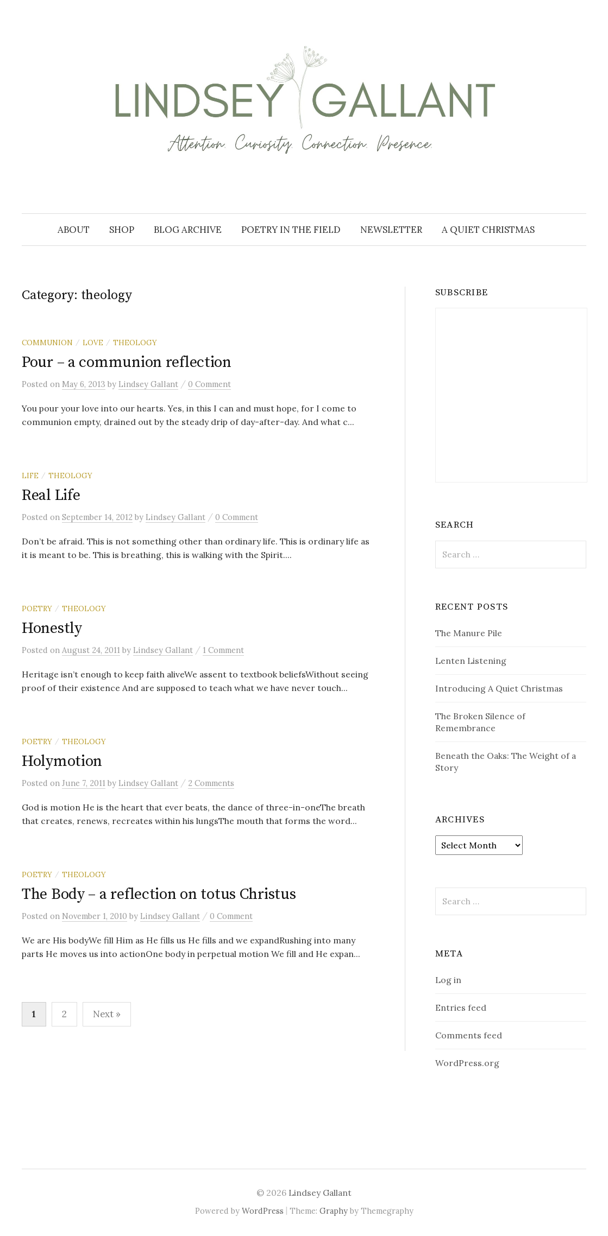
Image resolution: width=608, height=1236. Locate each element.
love (93, 342)
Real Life (51, 495)
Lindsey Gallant (320, 1192)
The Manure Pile (468, 632)
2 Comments (211, 783)
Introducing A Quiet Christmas (499, 688)
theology (135, 342)
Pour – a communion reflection (126, 362)
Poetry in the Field (291, 230)
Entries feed (460, 1007)
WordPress (263, 1211)
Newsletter (391, 230)
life (30, 475)
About (74, 230)
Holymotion (62, 761)
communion (47, 342)
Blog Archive (188, 230)
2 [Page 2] (64, 1014)
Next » (107, 1014)
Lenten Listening (470, 660)
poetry (37, 608)
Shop (121, 230)
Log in (448, 979)
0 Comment (209, 384)
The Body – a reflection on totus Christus (159, 894)
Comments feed (468, 1035)
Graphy (333, 1211)
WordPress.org (467, 1062)
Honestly (52, 628)
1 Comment (223, 650)
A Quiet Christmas (488, 230)
